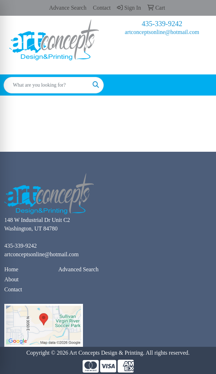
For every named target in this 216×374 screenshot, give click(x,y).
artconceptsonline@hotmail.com (162, 32)
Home (11, 269)
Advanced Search (78, 269)
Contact (13, 289)
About (11, 279)
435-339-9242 (162, 24)
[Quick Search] (46, 85)
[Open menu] (202, 85)
